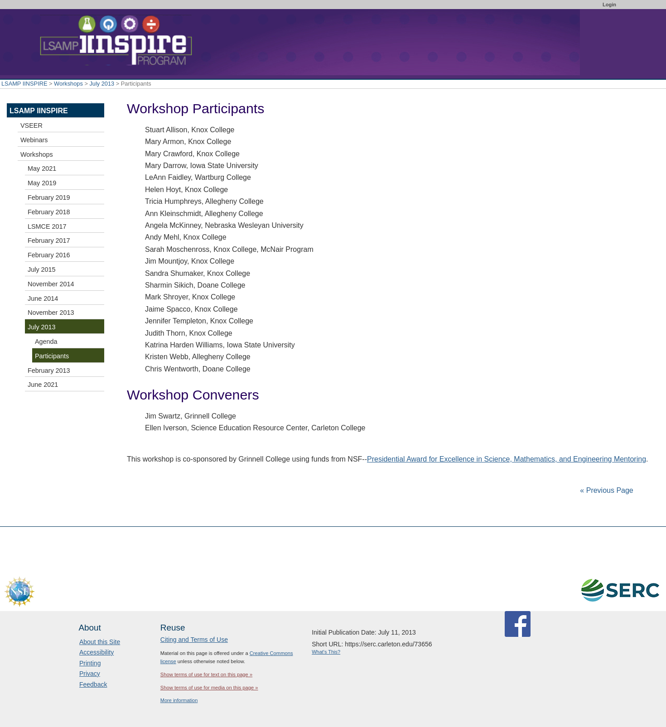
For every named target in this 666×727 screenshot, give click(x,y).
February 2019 (49, 197)
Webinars (34, 140)
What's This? (326, 652)
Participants (52, 356)
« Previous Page (606, 490)
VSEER (31, 125)
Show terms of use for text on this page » (206, 674)
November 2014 (51, 284)
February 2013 (49, 370)
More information (179, 700)
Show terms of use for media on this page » (209, 687)
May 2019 (42, 183)
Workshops (68, 83)
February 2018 (49, 212)
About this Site (99, 641)
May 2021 (42, 168)
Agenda (46, 341)
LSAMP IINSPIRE (24, 83)
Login (609, 4)
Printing (90, 663)
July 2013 (101, 83)
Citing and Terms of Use (194, 639)
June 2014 (43, 298)
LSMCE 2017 (47, 226)
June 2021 (43, 384)
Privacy (89, 673)
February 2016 (49, 255)
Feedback (93, 684)
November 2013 (51, 312)
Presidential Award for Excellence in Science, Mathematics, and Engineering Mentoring (506, 459)
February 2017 (49, 240)
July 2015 (42, 269)
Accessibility (96, 652)
